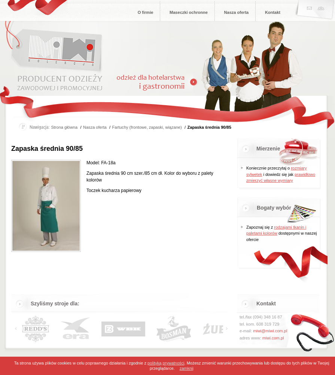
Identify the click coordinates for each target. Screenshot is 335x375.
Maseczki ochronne (189, 12)
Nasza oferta (236, 12)
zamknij (187, 368)
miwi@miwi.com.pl (270, 331)
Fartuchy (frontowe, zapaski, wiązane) (147, 127)
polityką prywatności (165, 363)
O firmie (145, 12)
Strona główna (64, 127)
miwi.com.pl (273, 338)
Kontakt (272, 12)
